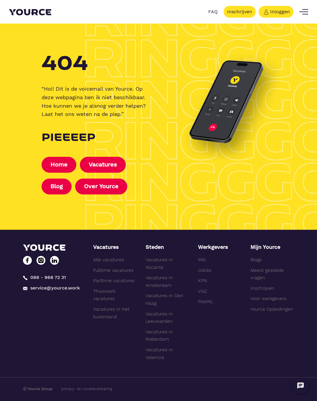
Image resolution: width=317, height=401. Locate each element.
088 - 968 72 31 (44, 277)
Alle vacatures (108, 259)
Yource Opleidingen (271, 309)
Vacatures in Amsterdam (159, 281)
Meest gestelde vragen (267, 274)
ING (202, 259)
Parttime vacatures (114, 280)
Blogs (256, 259)
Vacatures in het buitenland (111, 313)
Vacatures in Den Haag (164, 299)
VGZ (202, 291)
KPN (202, 280)
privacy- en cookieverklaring (86, 389)
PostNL (205, 302)
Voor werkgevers (268, 299)
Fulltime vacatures (113, 270)
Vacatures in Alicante (159, 263)
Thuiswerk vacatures (104, 295)
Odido (204, 270)
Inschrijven (239, 11)
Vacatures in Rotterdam (159, 335)
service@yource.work (51, 288)
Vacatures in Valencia (159, 353)
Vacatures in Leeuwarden (159, 317)
